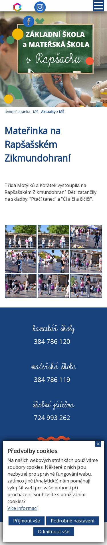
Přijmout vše (26, 521)
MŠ (35, 111)
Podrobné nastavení (72, 521)
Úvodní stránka (17, 111)
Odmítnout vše (53, 531)
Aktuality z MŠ (52, 111)
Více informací (22, 508)
